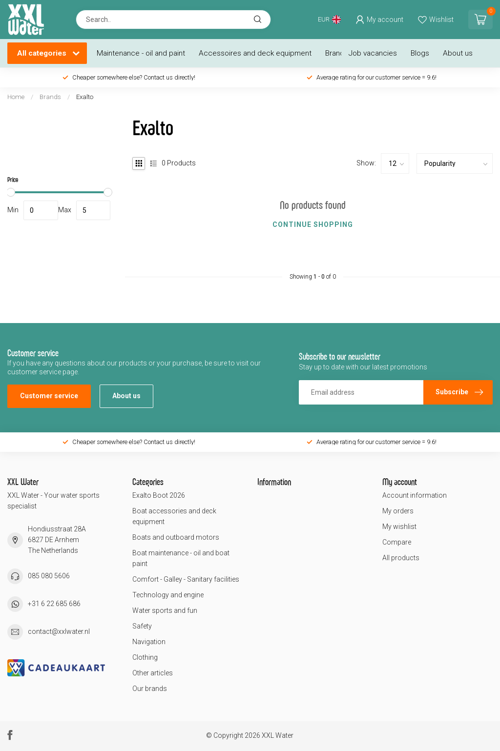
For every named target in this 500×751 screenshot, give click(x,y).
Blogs (420, 53)
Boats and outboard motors (175, 537)
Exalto (84, 97)
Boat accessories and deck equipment (174, 516)
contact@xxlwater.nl (59, 631)
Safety (142, 626)
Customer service (49, 396)
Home (15, 97)
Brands (336, 53)
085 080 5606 (49, 576)
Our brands (149, 688)
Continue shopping (312, 224)
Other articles (152, 673)
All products (400, 558)
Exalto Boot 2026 (158, 495)
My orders (398, 511)
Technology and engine (168, 595)
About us (458, 53)
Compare (396, 542)
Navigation (149, 642)
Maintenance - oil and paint (141, 53)
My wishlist (399, 526)
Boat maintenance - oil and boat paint (180, 558)
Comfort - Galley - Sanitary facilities (185, 579)
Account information (414, 495)
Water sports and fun (164, 610)
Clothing (145, 657)
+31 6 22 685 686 (54, 604)
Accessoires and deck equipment (255, 53)
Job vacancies (373, 53)
